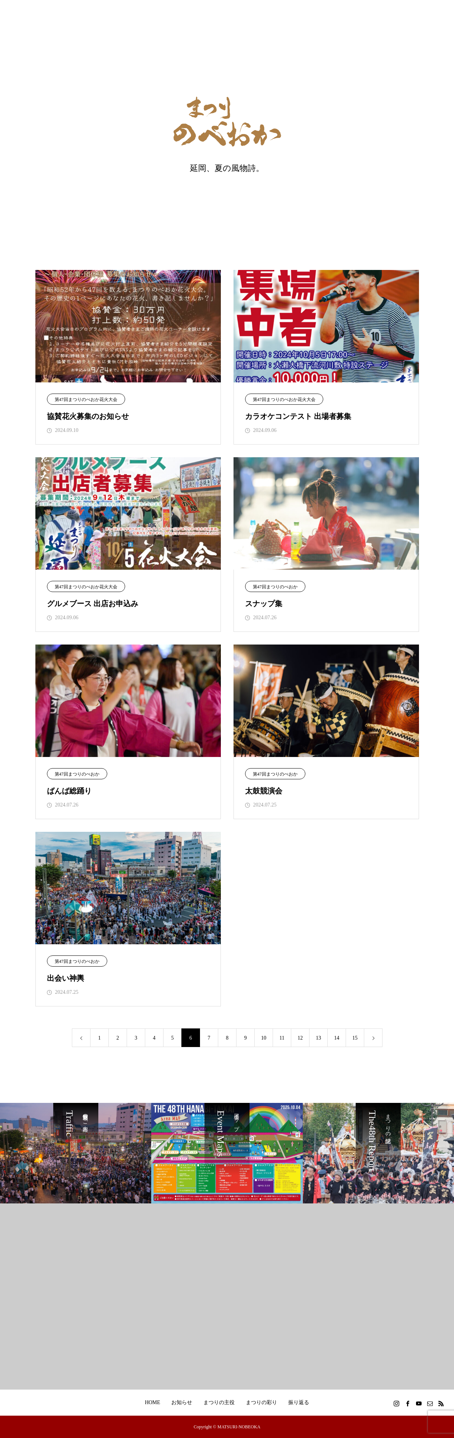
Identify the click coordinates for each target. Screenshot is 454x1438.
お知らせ (181, 1402)
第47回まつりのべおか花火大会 (86, 399)
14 (336, 1038)
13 (318, 1038)
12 (300, 1038)
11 (281, 1038)
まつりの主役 (219, 1402)
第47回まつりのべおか (275, 586)
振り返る (298, 1402)
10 (263, 1038)
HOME (152, 1402)
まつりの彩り (261, 1402)
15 (355, 1038)
